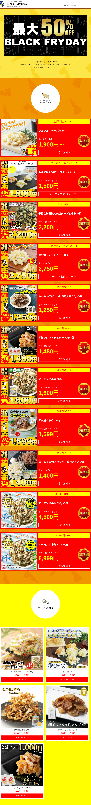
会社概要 (73, 5)
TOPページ (81, 5)
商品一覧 (66, 5)
